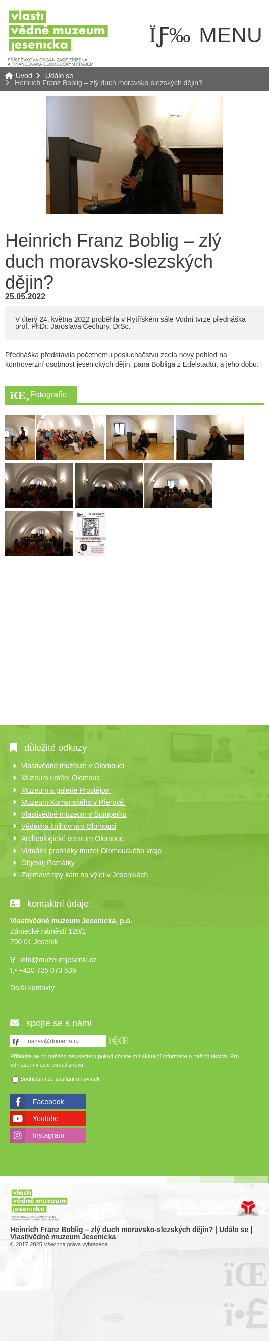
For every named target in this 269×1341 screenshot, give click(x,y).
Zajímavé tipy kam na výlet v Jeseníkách (84, 875)
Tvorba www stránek (248, 1208)
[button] (118, 1040)
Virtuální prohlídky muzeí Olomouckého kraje (91, 851)
